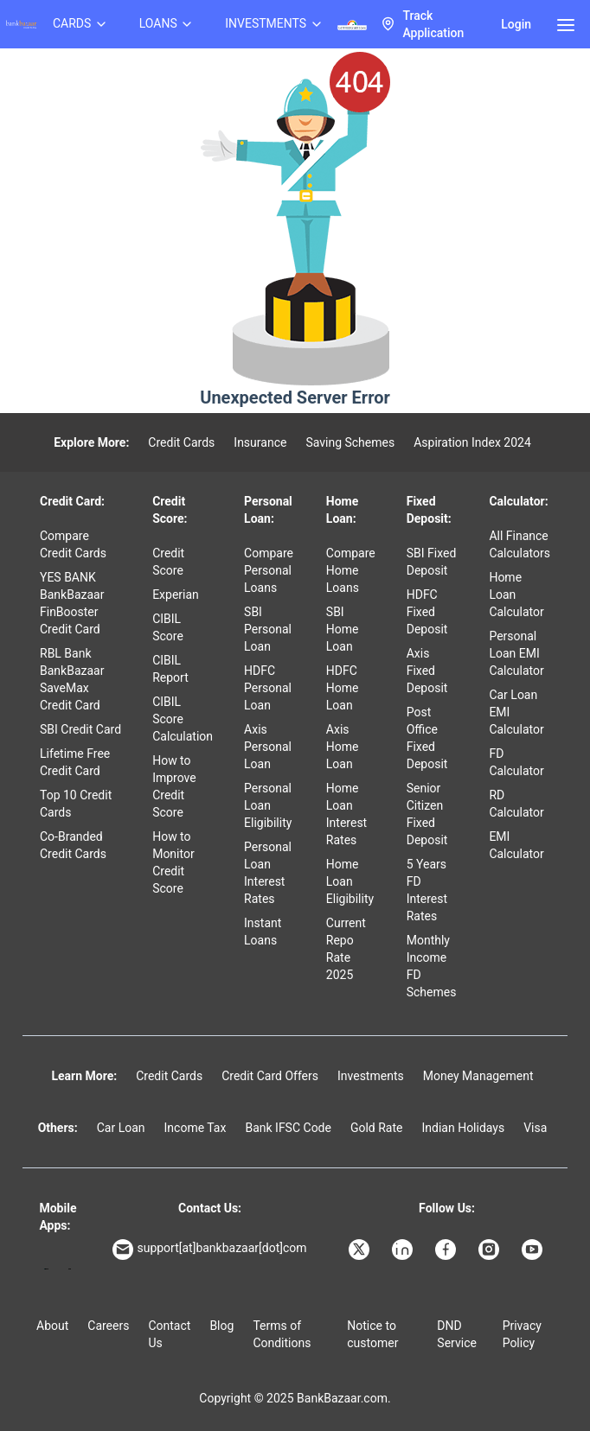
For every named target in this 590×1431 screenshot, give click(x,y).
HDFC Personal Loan (268, 688)
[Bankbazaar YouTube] (534, 1249)
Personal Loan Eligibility (268, 805)
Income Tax (195, 1128)
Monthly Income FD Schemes (432, 966)
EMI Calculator (516, 845)
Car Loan (121, 1128)
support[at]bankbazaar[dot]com (209, 1249)
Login (516, 24)
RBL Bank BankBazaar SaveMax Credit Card (72, 679)
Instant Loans (262, 931)
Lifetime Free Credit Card (75, 762)
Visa (535, 1128)
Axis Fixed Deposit (427, 670)
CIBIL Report (170, 668)
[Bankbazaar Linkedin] (404, 1249)
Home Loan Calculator (516, 594)
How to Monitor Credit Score (173, 862)
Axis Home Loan (342, 746)
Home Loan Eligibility (350, 881)
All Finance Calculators (519, 544)
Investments (370, 1076)
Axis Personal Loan (268, 746)
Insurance (260, 442)
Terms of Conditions (282, 1334)
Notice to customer (372, 1334)
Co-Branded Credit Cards (73, 845)
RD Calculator (516, 803)
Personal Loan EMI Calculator (516, 653)
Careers (108, 1325)
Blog (221, 1325)
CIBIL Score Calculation (182, 719)
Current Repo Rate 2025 (346, 949)
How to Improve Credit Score (174, 786)
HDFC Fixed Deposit (427, 612)
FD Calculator (516, 762)
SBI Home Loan (342, 629)
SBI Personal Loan (268, 629)
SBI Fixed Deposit (432, 561)
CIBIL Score (167, 627)
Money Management (478, 1076)
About (52, 1325)
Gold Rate (376, 1128)
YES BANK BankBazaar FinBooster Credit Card (72, 603)
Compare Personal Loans (268, 570)
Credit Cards (181, 442)
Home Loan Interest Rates (346, 814)
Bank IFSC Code (288, 1128)
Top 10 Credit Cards (76, 803)
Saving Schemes (349, 442)
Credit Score (168, 561)
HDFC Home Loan (342, 688)
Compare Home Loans (350, 570)
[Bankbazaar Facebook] (447, 1249)
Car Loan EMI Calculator (516, 712)
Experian (175, 594)
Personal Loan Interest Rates (268, 873)
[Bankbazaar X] (361, 1249)
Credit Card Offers (269, 1076)
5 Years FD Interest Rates (427, 890)
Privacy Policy (522, 1334)
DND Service (457, 1334)
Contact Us (169, 1334)
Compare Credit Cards (73, 544)
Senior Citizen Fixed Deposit (427, 814)
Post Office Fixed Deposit (427, 738)
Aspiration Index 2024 (472, 442)
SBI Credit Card (80, 729)
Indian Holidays (462, 1128)
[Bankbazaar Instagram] (490, 1249)
